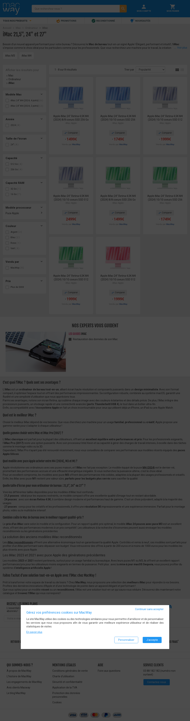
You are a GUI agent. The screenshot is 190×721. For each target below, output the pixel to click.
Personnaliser (126, 640)
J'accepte (152, 640)
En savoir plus (34, 632)
